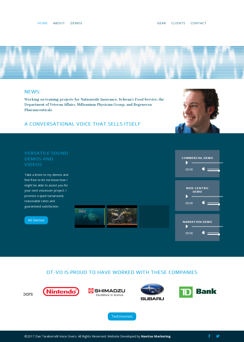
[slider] (207, 162)
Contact (199, 23)
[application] (200, 166)
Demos (76, 23)
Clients (178, 23)
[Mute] (204, 169)
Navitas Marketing (156, 336)
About (59, 23)
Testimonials (122, 316)
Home (42, 23)
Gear (161, 23)
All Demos (36, 220)
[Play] (186, 162)
